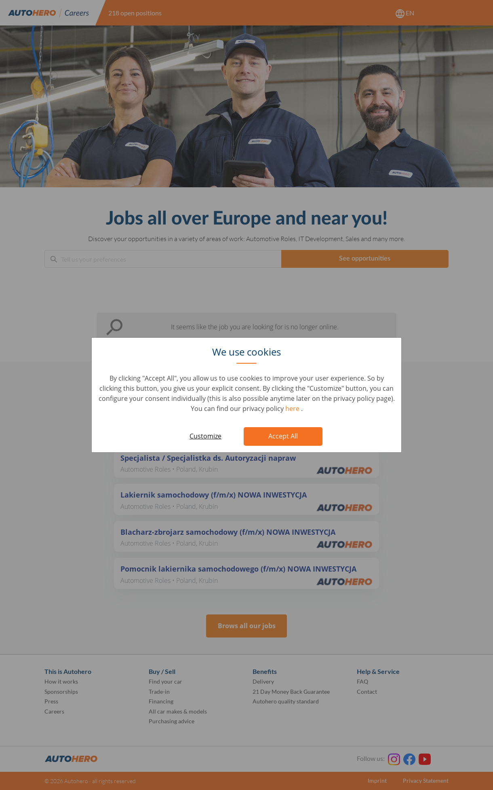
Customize (205, 436)
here (293, 408)
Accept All (283, 436)
